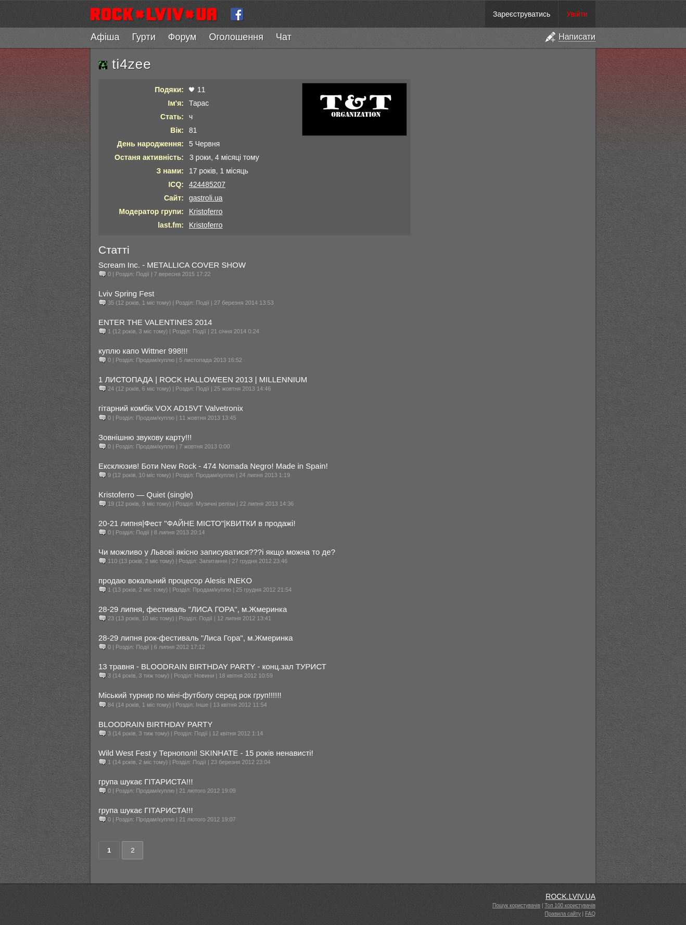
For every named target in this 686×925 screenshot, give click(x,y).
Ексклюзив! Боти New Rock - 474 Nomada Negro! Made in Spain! (213, 465)
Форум (182, 37)
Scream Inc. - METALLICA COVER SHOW (172, 264)
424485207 (207, 184)
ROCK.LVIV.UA (570, 896)
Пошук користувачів (516, 905)
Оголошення (236, 37)
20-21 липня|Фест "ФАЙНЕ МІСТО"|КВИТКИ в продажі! (197, 523)
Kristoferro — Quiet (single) (145, 494)
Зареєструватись (521, 14)
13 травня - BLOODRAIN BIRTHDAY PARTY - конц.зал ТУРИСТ (212, 666)
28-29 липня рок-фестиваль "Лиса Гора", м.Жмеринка (195, 637)
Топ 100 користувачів (569, 905)
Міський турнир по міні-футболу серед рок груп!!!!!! (190, 695)
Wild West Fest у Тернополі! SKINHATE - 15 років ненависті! (205, 752)
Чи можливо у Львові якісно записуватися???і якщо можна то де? (216, 551)
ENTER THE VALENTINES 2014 (155, 322)
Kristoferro (206, 211)
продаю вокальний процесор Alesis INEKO (175, 580)
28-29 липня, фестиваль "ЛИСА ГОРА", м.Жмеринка (192, 609)
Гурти (143, 37)
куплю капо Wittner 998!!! (143, 350)
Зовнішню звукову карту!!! (145, 437)
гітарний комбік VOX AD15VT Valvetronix (170, 408)
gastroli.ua (206, 198)
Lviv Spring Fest (126, 293)
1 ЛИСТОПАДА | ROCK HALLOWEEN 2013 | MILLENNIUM (202, 379)
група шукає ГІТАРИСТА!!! (145, 781)
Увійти (577, 14)
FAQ (590, 914)
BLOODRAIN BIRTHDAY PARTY (155, 724)
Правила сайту (563, 914)
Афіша (105, 37)
